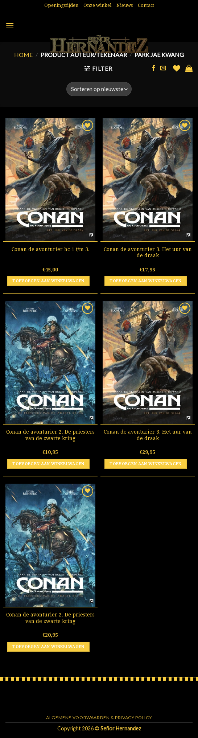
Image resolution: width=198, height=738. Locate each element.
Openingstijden (61, 5)
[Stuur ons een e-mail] (163, 68)
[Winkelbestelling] (98, 89)
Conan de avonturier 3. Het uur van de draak (148, 252)
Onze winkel (97, 5)
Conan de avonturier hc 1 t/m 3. (51, 249)
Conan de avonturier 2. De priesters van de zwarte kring (50, 435)
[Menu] (9, 25)
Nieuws (124, 5)
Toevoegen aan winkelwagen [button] (48, 281)
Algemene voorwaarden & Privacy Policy (99, 717)
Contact (146, 5)
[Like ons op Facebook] (154, 68)
